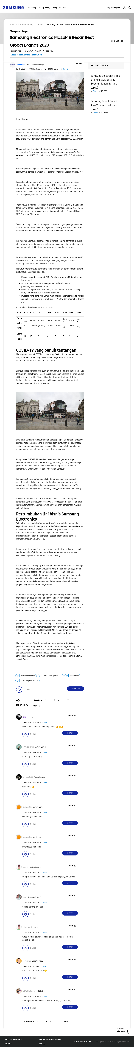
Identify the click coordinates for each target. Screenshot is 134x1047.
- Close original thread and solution (26, 55)
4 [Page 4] (58, 700)
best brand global (28, 676)
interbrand (74, 676)
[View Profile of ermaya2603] (28, 777)
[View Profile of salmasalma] (27, 807)
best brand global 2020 (53, 676)
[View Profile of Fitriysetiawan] (28, 747)
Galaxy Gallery (44, 8)
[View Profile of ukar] (24, 897)
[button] (79, 63)
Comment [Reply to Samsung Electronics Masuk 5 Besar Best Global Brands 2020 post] (75, 689)
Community (31, 8)
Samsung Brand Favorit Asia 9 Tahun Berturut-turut (104, 105)
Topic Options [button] (116, 41)
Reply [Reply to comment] (69, 733)
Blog (55, 8)
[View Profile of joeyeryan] (27, 961)
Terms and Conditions (50, 1039)
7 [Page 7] (68, 700)
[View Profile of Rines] (25, 927)
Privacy (8, 1044)
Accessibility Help (13, 1039)
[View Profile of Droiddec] (26, 717)
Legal (42, 1044)
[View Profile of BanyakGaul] (27, 991)
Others (65, 69)
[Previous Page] (37, 700)
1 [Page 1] (45, 700)
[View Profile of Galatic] (26, 867)
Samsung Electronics (29, 681)
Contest (62, 8)
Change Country (82, 1042)
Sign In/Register (114, 7)
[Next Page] (36, 705)
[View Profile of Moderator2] (21, 65)
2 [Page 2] (50, 700)
